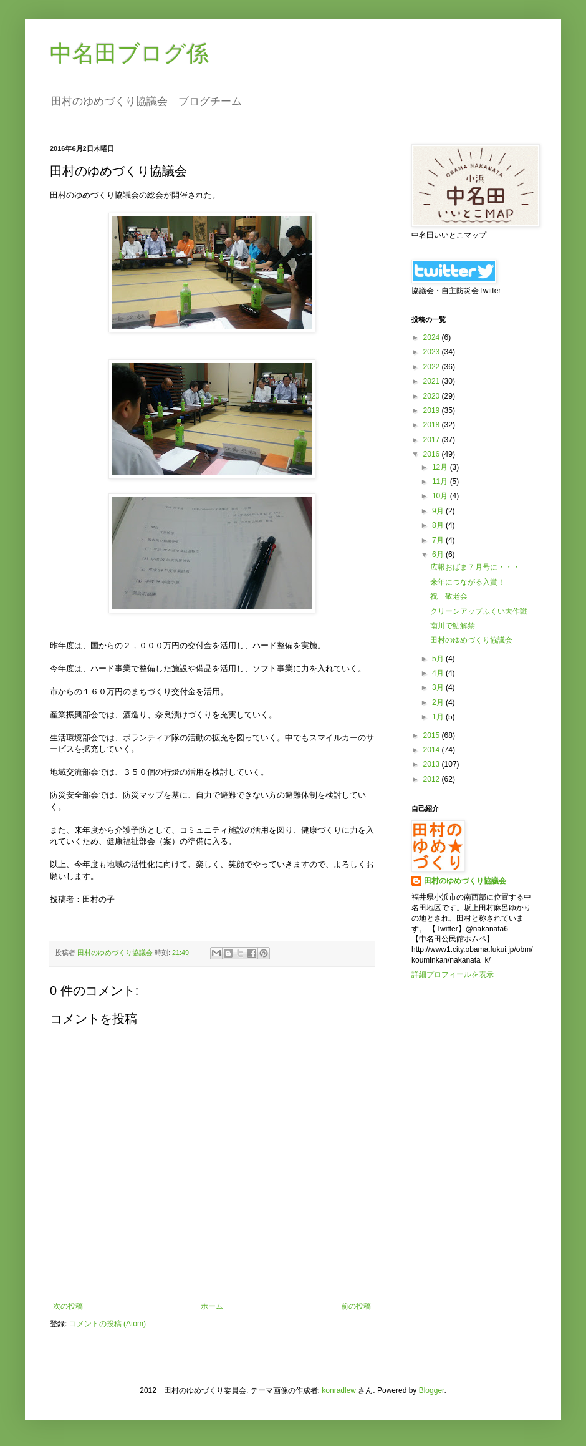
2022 (432, 366)
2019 (432, 410)
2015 (432, 735)
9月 (439, 511)
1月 (439, 716)
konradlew (339, 1390)
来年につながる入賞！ (467, 582)
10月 (441, 496)
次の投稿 (68, 1306)
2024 (432, 337)
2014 (432, 749)
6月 (439, 554)
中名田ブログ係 (129, 53)
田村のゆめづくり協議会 (471, 640)
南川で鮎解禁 (452, 625)
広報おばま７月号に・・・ (475, 567)
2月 (439, 702)
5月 (439, 658)
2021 (432, 381)
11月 (441, 481)
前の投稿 (356, 1306)
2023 (432, 351)
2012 (432, 779)
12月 (441, 467)
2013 (432, 764)
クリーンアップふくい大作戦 (478, 611)
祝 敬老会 (449, 596)
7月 (439, 540)
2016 (432, 454)
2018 (432, 424)
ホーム (212, 1306)
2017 (432, 439)
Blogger (431, 1390)
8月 (439, 525)
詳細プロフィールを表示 (452, 974)
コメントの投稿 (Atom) (107, 1323)
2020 (432, 396)
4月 (439, 673)
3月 (439, 687)
